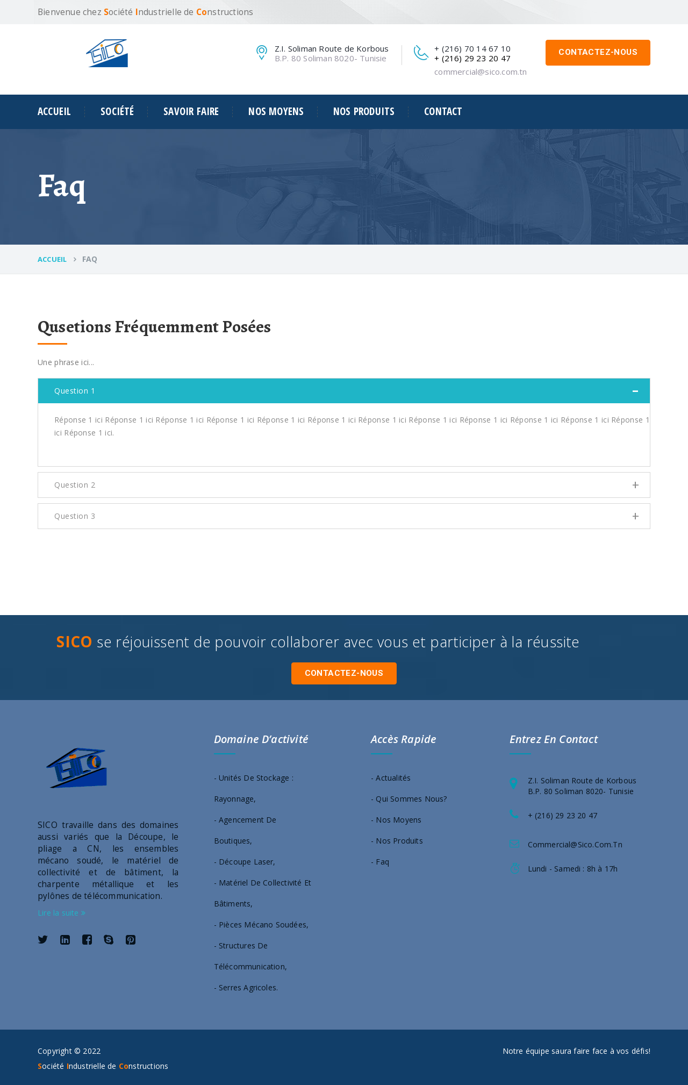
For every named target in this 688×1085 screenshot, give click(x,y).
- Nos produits (397, 838)
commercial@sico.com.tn (480, 71)
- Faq (380, 859)
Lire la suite (61, 910)
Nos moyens (276, 111)
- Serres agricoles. (246, 985)
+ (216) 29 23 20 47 (563, 813)
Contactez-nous (597, 52)
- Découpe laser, (245, 859)
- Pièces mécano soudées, (261, 922)
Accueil (54, 111)
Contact (443, 111)
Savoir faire (191, 111)
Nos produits (364, 111)
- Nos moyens (396, 817)
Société (117, 111)
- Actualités (391, 775)
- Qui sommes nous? (409, 796)
